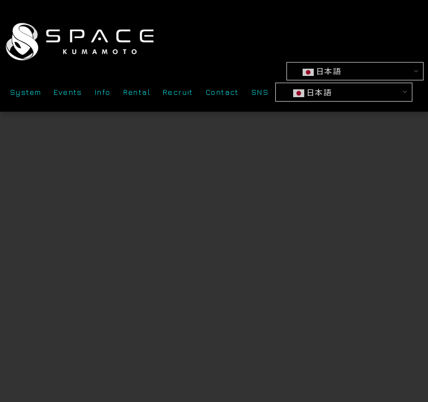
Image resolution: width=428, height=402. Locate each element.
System (25, 94)
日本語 (323, 72)
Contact (222, 94)
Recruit (178, 94)
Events (68, 94)
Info (103, 94)
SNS (260, 94)
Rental (136, 94)
